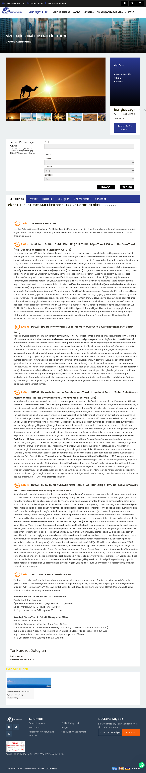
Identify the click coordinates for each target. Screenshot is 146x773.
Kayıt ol (131, 732)
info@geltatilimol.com (13, 3)
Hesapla (105, 186)
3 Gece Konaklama (124, 74)
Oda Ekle (127, 186)
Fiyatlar (33, 199)
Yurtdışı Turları (38, 12)
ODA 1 (47, 154)
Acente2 (136, 768)
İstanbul (118, 81)
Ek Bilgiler (63, 199)
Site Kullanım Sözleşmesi (73, 731)
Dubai (117, 78)
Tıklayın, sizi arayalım (57, 3)
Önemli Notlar (81, 199)
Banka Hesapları (37, 723)
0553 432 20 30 (35, 3)
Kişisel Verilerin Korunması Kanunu (41, 733)
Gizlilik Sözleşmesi (70, 723)
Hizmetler (47, 199)
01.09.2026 (12, 698)
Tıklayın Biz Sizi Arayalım (125, 128)
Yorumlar (100, 199)
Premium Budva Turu (18, 691)
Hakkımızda (34, 727)
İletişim (64, 727)
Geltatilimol (51, 768)
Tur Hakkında (16, 199)
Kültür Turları (62, 12)
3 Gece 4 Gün (15, 695)
